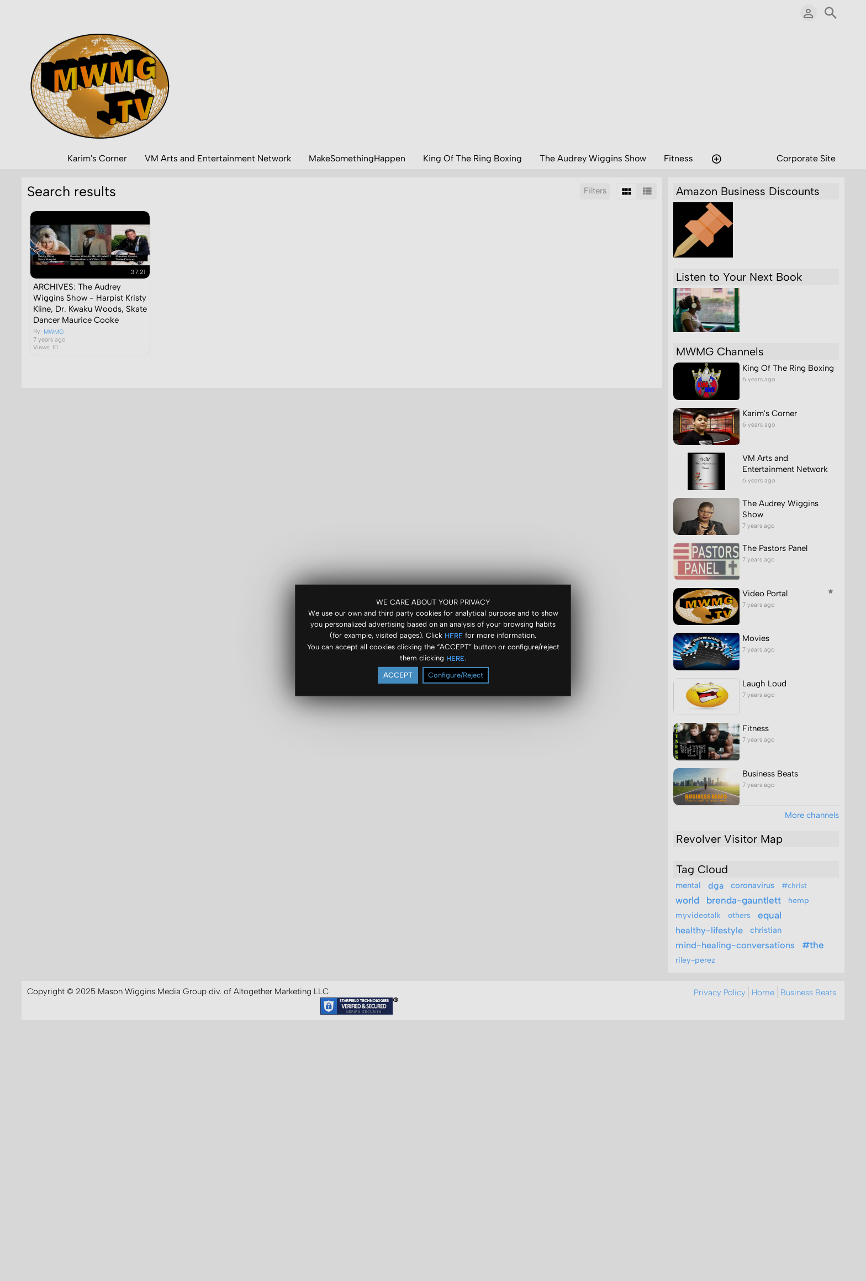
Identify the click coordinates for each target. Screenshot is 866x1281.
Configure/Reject (455, 675)
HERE (454, 635)
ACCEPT (398, 675)
